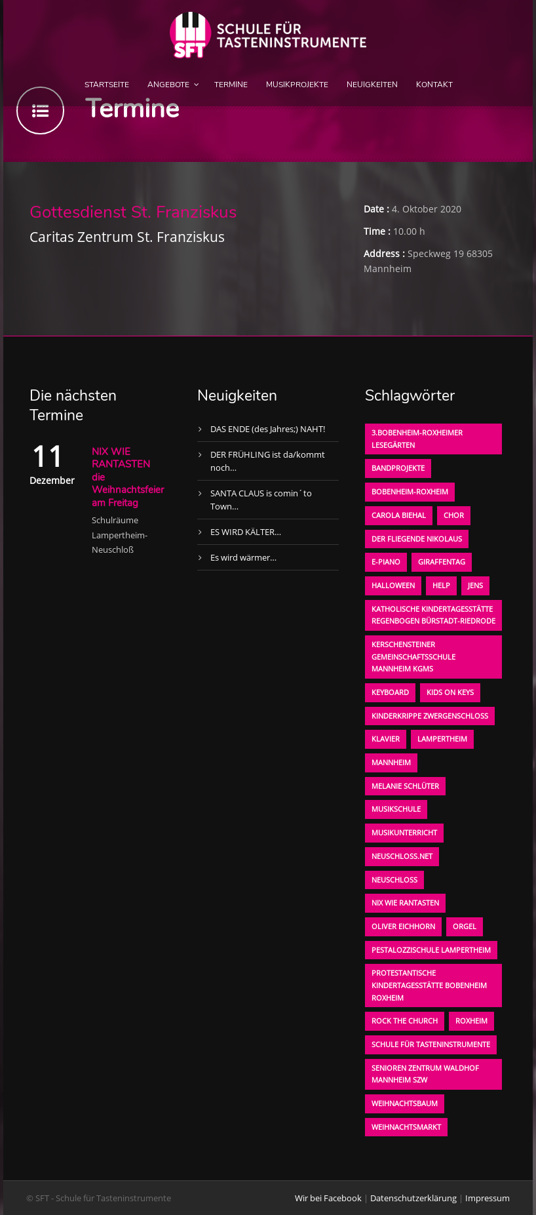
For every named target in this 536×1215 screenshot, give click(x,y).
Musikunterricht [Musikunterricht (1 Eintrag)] (404, 832)
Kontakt (434, 84)
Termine (231, 84)
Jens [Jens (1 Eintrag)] (475, 585)
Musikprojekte (297, 84)
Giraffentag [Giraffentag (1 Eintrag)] (441, 562)
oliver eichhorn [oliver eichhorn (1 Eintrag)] (403, 926)
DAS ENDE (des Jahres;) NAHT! (267, 429)
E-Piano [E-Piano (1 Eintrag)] (386, 562)
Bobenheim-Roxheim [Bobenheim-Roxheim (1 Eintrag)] (410, 491)
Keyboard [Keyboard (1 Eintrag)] (390, 692)
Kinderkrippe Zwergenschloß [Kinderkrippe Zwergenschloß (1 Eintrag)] (430, 716)
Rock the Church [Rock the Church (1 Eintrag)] (405, 1021)
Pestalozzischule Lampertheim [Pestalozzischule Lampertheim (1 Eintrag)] (431, 950)
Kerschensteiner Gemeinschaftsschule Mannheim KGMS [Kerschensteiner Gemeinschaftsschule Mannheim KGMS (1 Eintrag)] (413, 656)
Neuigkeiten (372, 84)
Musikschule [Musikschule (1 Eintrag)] (396, 809)
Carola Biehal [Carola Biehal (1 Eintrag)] (399, 515)
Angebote (168, 84)
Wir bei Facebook (328, 1198)
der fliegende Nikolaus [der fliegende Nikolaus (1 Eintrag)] (417, 539)
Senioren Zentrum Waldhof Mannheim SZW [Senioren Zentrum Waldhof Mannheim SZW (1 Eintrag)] (425, 1074)
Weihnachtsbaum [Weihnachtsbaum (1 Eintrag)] (405, 1103)
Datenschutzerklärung (413, 1198)
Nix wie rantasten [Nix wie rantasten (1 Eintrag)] (405, 902)
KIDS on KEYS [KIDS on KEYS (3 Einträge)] (450, 692)
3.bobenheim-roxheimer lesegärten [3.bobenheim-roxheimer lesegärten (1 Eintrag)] (417, 439)
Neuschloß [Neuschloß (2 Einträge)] (394, 880)
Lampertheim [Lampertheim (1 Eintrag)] (442, 739)
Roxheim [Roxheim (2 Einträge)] (471, 1021)
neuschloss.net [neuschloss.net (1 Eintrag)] (402, 856)
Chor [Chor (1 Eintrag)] (454, 515)
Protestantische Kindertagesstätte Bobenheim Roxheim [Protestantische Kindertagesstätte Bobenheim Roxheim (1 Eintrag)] (429, 985)
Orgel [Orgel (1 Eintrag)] (464, 926)
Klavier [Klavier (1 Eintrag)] (386, 739)
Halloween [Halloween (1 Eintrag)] (393, 585)
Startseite (107, 84)
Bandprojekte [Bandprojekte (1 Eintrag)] (398, 468)
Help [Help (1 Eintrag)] (441, 585)
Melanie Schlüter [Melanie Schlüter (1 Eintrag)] (405, 786)
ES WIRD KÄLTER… (245, 532)
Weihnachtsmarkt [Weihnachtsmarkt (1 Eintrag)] (406, 1127)
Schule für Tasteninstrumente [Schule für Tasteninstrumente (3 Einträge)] (431, 1044)
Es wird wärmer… (243, 557)
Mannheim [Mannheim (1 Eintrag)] (391, 762)
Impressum (487, 1198)
